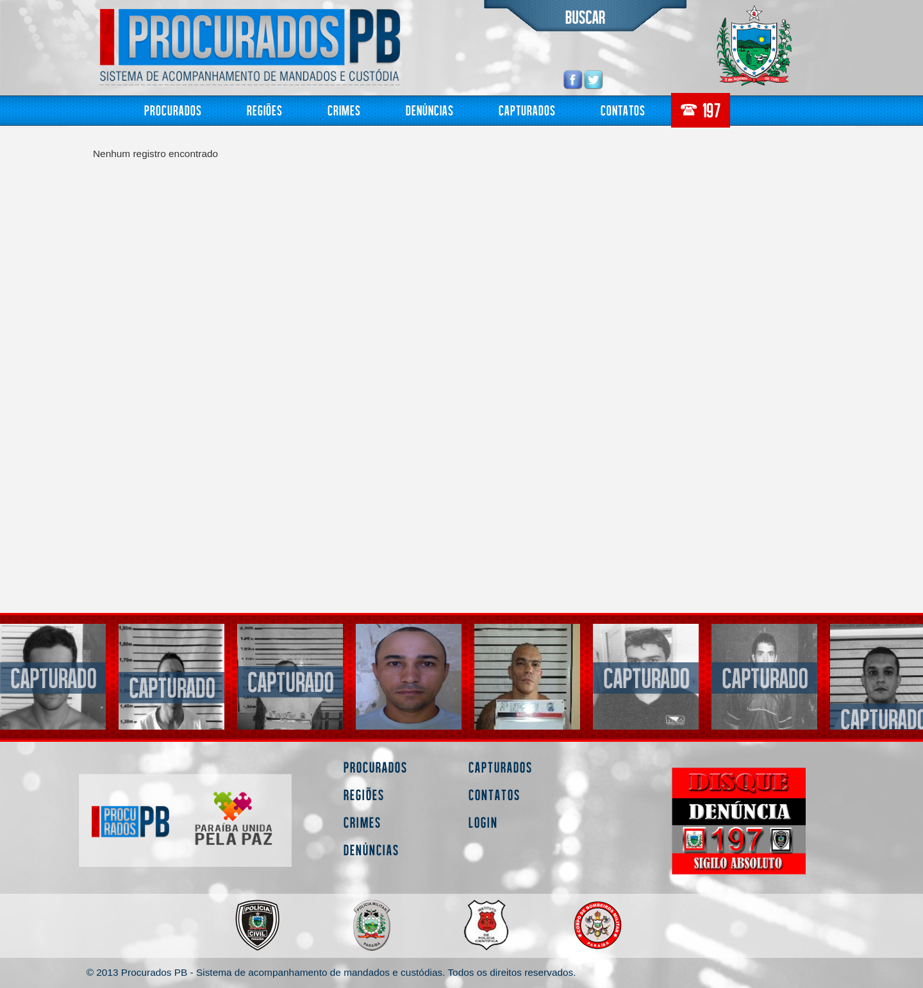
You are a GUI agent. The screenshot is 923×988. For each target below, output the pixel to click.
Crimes (344, 110)
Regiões (265, 110)
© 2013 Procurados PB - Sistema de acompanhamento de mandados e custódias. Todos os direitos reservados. (331, 972)
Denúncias (430, 110)
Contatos (623, 110)
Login (483, 822)
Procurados (173, 110)
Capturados (527, 110)
